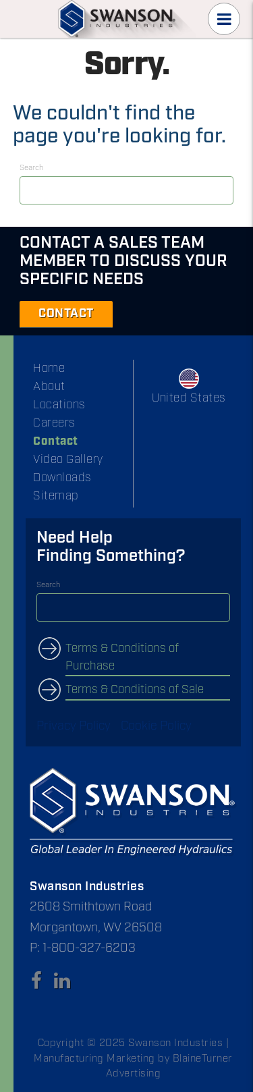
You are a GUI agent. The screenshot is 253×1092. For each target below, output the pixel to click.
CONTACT (66, 314)
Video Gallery (68, 459)
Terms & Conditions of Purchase (122, 657)
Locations (59, 405)
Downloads (62, 477)
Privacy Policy (73, 726)
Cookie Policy (156, 726)
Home (49, 368)
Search (31, 168)
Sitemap (56, 496)
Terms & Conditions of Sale (134, 689)
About (49, 386)
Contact (55, 441)
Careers (54, 423)
